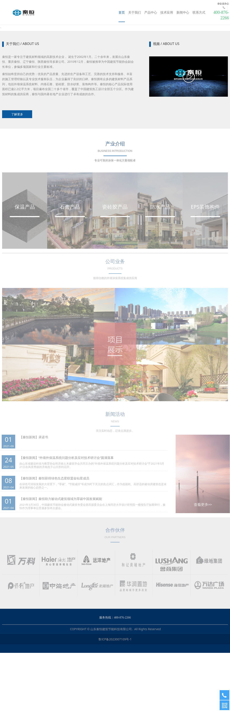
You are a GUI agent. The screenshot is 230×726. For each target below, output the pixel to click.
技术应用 (166, 12)
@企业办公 (223, 3)
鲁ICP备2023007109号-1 (115, 712)
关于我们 (134, 12)
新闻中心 (182, 12)
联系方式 (199, 12)
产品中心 (150, 12)
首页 (121, 12)
